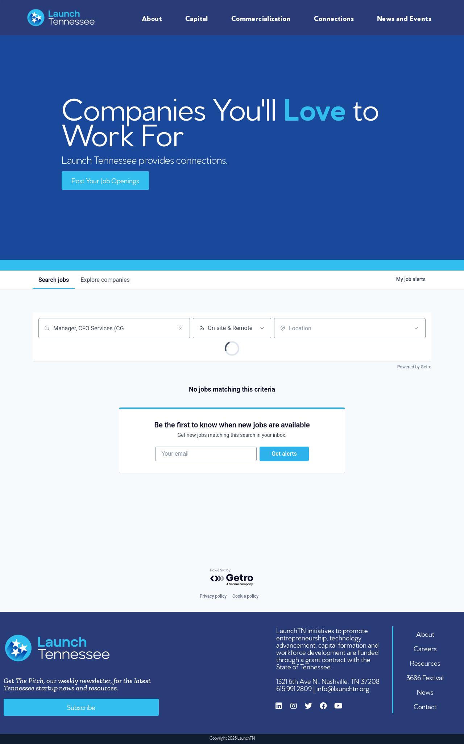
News (425, 691)
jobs (53, 279)
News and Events (406, 17)
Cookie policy (245, 596)
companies (104, 279)
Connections (335, 17)
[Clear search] (180, 328)
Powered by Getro (414, 366)
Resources (425, 662)
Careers (425, 648)
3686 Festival (425, 677)
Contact (425, 706)
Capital (198, 17)
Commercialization (262, 17)
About (154, 17)
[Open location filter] (416, 328)
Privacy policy (213, 596)
